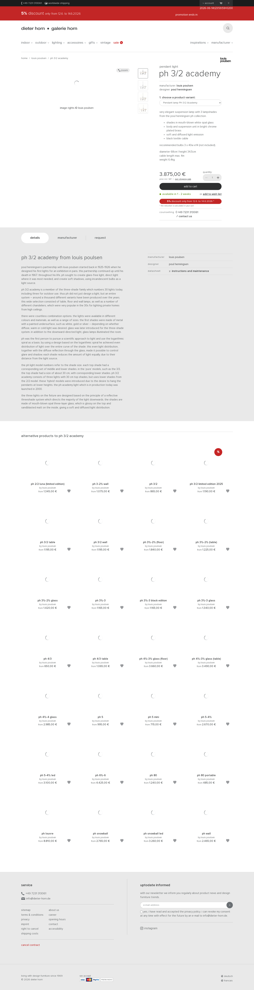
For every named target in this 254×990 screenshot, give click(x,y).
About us (54, 910)
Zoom (123, 70)
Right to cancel (29, 928)
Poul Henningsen (181, 89)
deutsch (227, 976)
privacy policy (192, 911)
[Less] (206, 177)
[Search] (228, 28)
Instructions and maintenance (189, 271)
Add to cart (190, 186)
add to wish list (212, 194)
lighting (58, 42)
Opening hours (57, 919)
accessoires (76, 42)
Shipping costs (29, 933)
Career (52, 915)
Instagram (148, 928)
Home (24, 58)
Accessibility (56, 928)
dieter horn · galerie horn (49, 29)
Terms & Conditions (32, 915)
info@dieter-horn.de (35, 898)
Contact (53, 924)
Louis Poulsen (38, 58)
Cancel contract (30, 945)
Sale (118, 42)
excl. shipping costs (183, 179)
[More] (218, 177)
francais (227, 980)
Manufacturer (222, 42)
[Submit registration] (229, 905)
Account (208, 3)
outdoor (42, 42)
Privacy (25, 919)
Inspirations (199, 42)
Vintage (105, 42)
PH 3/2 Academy (59, 58)
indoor (26, 42)
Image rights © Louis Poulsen (76, 108)
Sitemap (26, 910)
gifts (93, 42)
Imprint (25, 924)
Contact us (185, 216)
